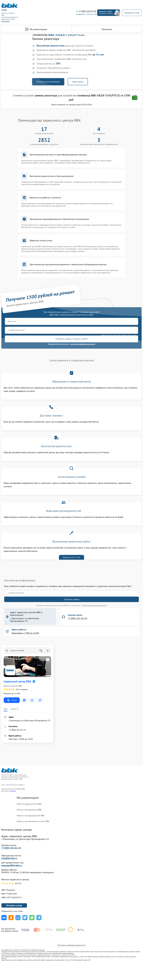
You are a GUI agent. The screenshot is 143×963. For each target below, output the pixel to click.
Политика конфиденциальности (71, 945)
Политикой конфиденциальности (94, 605)
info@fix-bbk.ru (9, 858)
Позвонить (107, 29)
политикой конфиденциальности (83, 344)
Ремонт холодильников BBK (31, 815)
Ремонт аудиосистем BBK (29, 803)
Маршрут (12, 700)
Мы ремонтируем (36, 29)
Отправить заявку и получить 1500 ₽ (71, 339)
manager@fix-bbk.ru (11, 865)
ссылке (13, 791)
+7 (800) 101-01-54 (87, 11)
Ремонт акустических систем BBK (33, 821)
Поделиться (4, 917)
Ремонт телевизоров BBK (29, 809)
